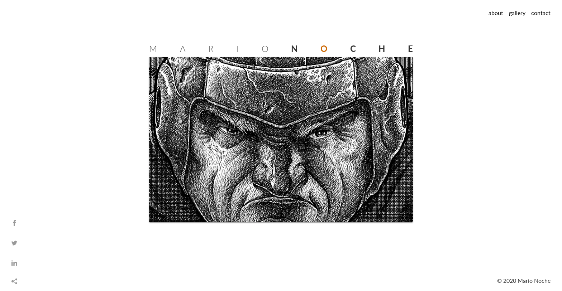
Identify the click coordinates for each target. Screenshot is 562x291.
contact (541, 12)
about (496, 12)
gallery (517, 12)
